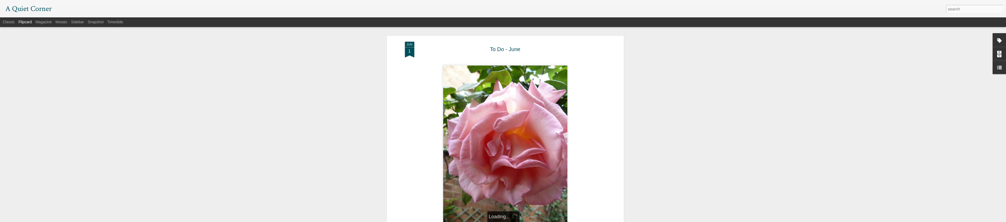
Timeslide (115, 22)
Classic (9, 22)
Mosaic (61, 22)
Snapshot (96, 22)
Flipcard (25, 22)
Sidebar (77, 22)
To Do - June (505, 29)
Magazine (44, 22)
